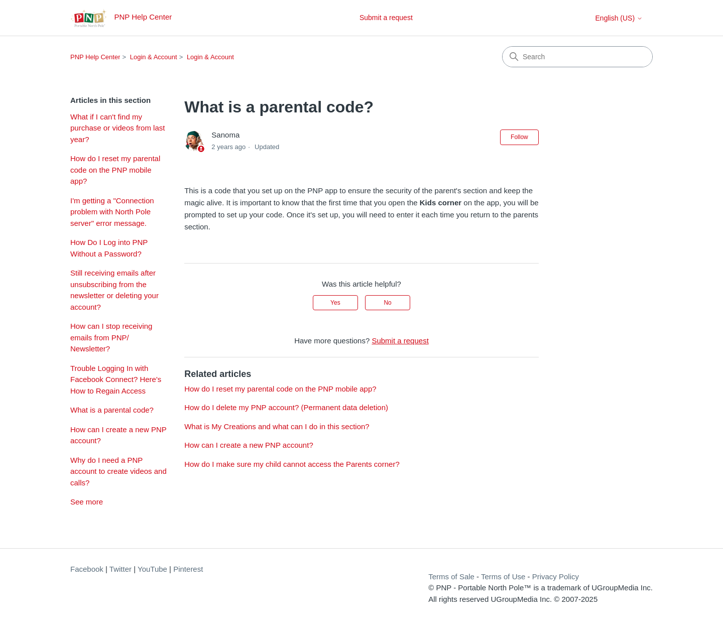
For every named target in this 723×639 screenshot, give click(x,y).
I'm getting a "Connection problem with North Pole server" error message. (112, 211)
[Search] (577, 57)
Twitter (120, 569)
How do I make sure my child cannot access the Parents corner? (292, 464)
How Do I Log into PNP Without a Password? (109, 248)
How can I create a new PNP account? (118, 435)
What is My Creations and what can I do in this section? (277, 426)
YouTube (152, 569)
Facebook (86, 569)
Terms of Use (503, 576)
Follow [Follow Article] (519, 137)
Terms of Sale (451, 576)
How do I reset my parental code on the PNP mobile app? (115, 169)
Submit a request (386, 18)
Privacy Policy (555, 576)
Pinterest (188, 569)
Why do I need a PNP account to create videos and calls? (118, 471)
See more (86, 501)
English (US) (619, 18)
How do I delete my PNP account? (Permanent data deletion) (286, 407)
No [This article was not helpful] (387, 302)
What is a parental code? (112, 410)
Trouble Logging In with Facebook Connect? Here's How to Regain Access (115, 379)
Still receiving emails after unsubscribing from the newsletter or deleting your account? (114, 290)
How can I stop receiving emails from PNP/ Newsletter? (111, 337)
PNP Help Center (95, 57)
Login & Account (153, 57)
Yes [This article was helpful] (335, 302)
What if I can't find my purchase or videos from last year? (117, 128)
